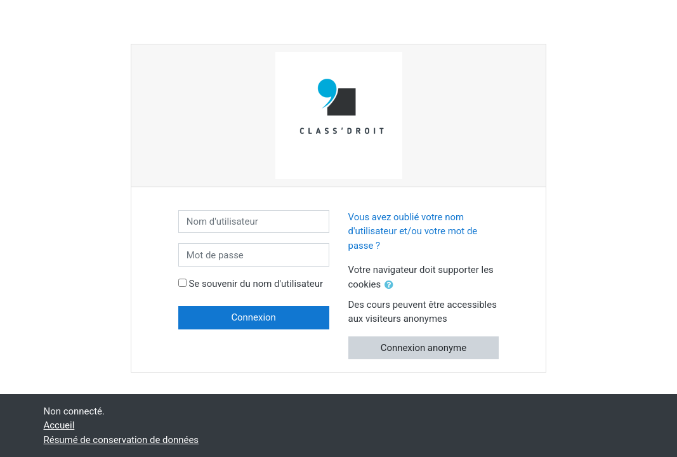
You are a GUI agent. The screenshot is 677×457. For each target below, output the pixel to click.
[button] (391, 285)
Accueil (59, 425)
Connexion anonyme (423, 348)
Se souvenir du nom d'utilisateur (255, 283)
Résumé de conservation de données (121, 440)
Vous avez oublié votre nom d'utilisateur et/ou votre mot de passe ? (413, 231)
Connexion (253, 317)
